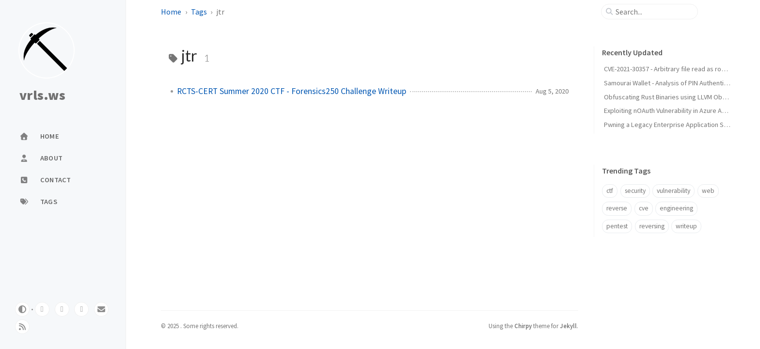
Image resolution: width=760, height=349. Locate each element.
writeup (686, 226)
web (708, 191)
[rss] (22, 326)
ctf (609, 191)
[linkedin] (81, 309)
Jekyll (568, 326)
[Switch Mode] (22, 309)
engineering (676, 208)
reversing (652, 226)
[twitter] (62, 309)
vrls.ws (42, 95)
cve (644, 208)
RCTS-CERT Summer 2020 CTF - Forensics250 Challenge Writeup (291, 91)
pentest (617, 226)
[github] (42, 309)
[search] (653, 11)
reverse (616, 208)
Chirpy (523, 326)
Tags (199, 11)
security (635, 191)
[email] (101, 309)
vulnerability (673, 191)
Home (171, 11)
